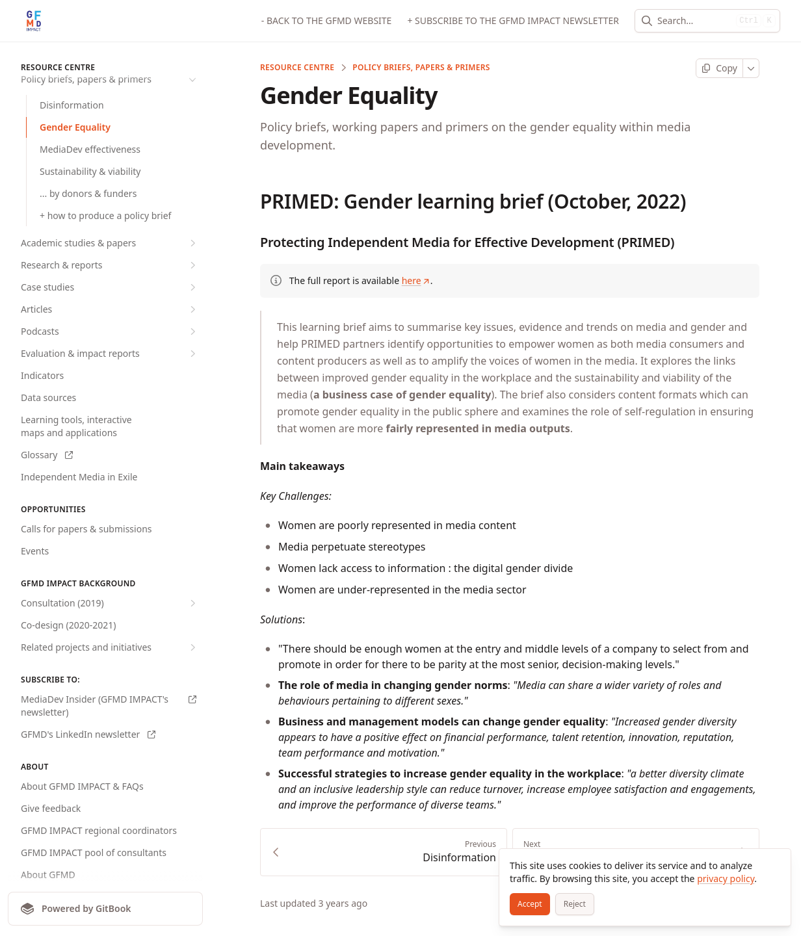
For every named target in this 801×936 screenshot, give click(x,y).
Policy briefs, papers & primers (421, 67)
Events (35, 551)
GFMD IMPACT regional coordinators (99, 830)
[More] (751, 68)
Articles (110, 309)
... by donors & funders (88, 193)
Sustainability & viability (90, 171)
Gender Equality (75, 127)
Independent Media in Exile (79, 477)
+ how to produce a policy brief (105, 215)
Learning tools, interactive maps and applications (76, 426)
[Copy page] (719, 68)
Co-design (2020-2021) (68, 625)
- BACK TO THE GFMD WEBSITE (326, 20)
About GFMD (48, 874)
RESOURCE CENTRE (297, 67)
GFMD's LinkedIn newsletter (88, 734)
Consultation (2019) (110, 603)
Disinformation (72, 105)
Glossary (47, 454)
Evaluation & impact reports (110, 353)
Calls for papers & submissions (86, 529)
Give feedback (51, 808)
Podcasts (110, 331)
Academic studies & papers (110, 243)
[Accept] (530, 904)
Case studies (110, 287)
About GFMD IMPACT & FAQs (82, 786)
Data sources (48, 397)
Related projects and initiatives (110, 647)
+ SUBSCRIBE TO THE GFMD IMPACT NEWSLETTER (513, 20)
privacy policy (725, 878)
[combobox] (694, 21)
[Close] (775, 864)
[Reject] (574, 904)
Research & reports (110, 265)
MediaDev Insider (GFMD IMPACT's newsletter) (108, 705)
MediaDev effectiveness (90, 149)
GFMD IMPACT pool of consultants (93, 852)
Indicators (42, 375)
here (416, 280)
